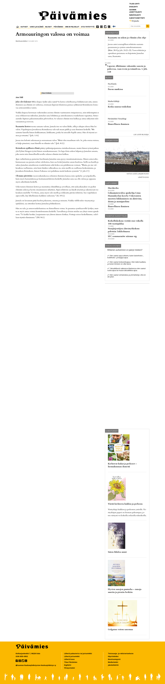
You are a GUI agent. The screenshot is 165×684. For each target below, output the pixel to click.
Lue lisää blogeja (141, 134)
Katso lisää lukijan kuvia (138, 174)
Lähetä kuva (143, 177)
